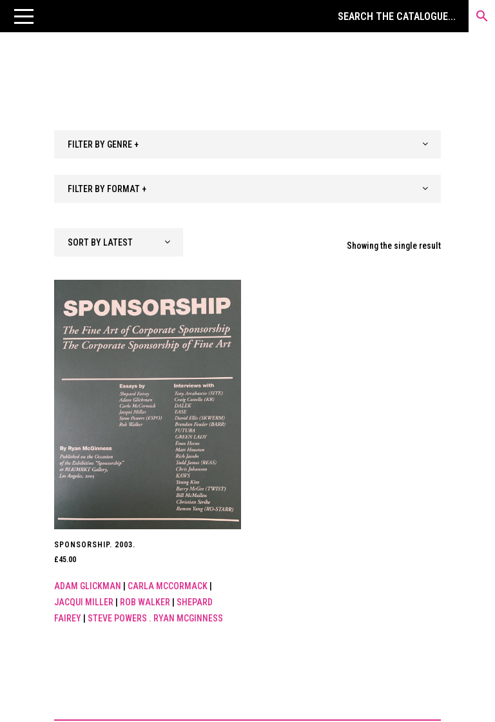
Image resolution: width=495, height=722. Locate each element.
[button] (24, 16)
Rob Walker (145, 602)
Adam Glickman (87, 586)
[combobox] (247, 144)
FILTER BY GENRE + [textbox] (103, 144)
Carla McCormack (168, 586)
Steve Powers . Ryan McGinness (155, 618)
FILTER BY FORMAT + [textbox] (107, 189)
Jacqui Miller (83, 602)
